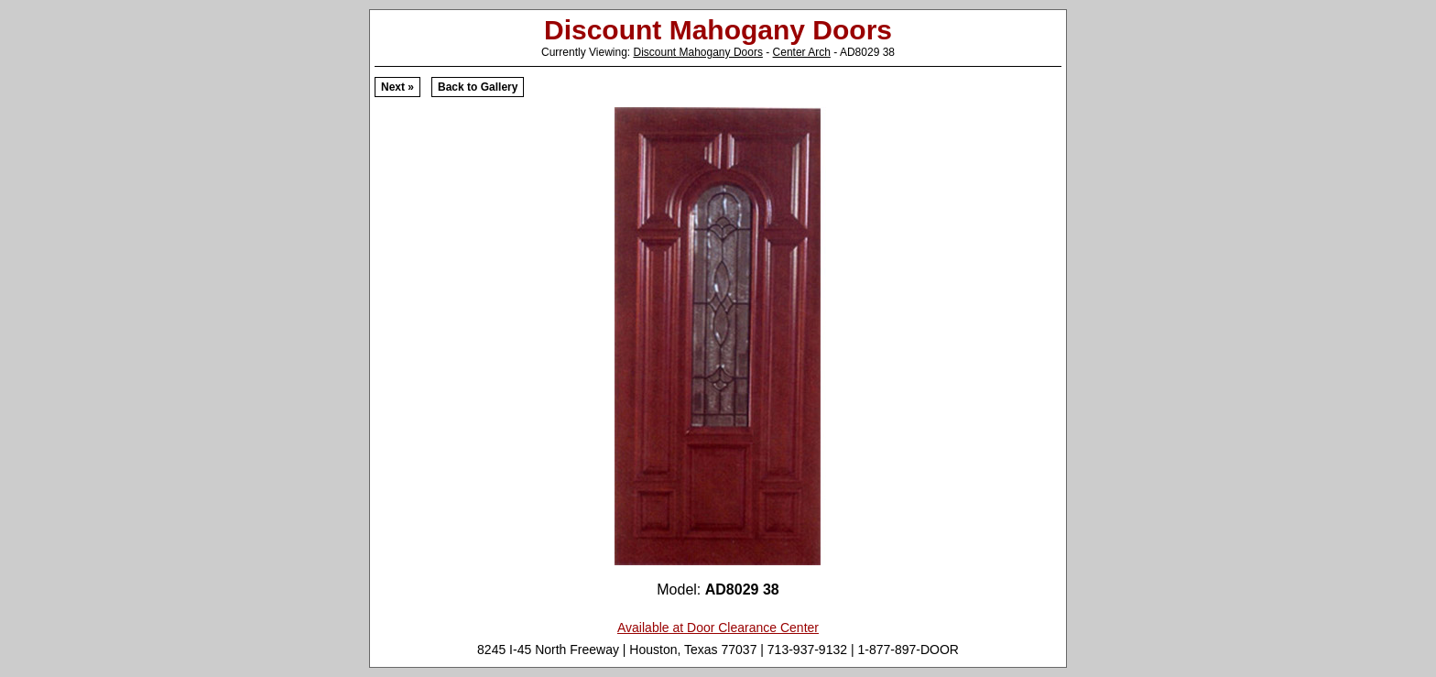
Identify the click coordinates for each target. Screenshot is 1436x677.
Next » (397, 87)
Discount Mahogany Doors (697, 52)
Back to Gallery (477, 87)
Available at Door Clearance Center (718, 627)
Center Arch (802, 52)
